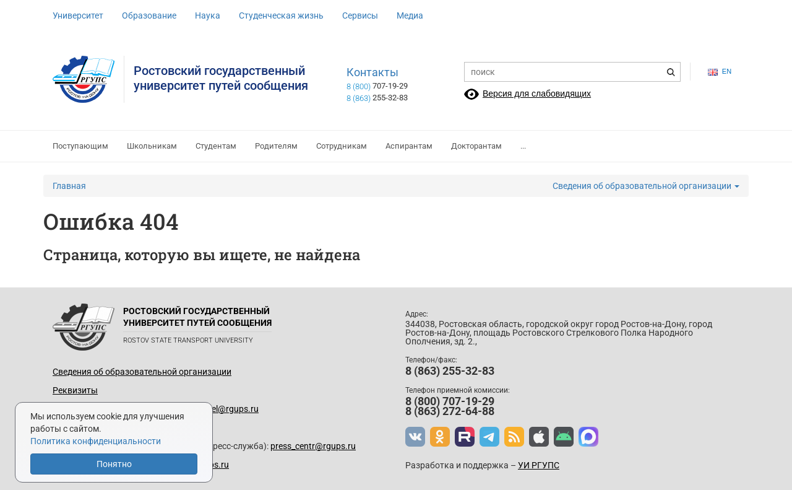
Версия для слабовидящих (537, 93)
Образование (149, 15)
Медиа (410, 15)
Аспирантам (409, 146)
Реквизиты (75, 390)
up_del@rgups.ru (226, 409)
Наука (207, 15)
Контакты (372, 72)
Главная (69, 186)
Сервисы (360, 15)
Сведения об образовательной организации (646, 186)
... (523, 146)
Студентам (216, 146)
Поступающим (80, 146)
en (719, 72)
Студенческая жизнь (281, 15)
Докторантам (476, 146)
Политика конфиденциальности (95, 441)
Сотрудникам (341, 146)
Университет (78, 15)
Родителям (276, 146)
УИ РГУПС (538, 465)
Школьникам (152, 146)
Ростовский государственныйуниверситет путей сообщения (221, 78)
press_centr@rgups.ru (313, 446)
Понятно (114, 464)
